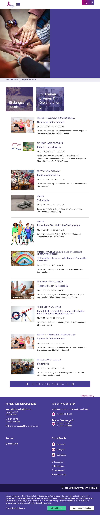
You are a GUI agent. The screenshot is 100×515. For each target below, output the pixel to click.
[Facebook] (58, 444)
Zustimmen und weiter (82, 508)
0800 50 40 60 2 (66, 414)
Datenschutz (59, 466)
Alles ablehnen (57, 508)
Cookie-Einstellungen (16, 508)
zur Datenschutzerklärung (49, 501)
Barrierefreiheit (60, 475)
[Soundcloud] (59, 455)
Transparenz (59, 470)
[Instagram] (58, 449)
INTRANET (93, 488)
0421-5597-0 (13, 419)
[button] (18, 4)
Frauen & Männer (12, 80)
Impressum (58, 462)
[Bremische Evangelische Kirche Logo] (11, 4)
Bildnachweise (86, 396)
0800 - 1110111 (66, 423)
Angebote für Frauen (29, 80)
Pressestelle (13, 444)
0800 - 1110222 (66, 426)
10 (61, 384)
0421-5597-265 (14, 422)
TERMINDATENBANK (74, 488)
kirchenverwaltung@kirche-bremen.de (23, 426)
